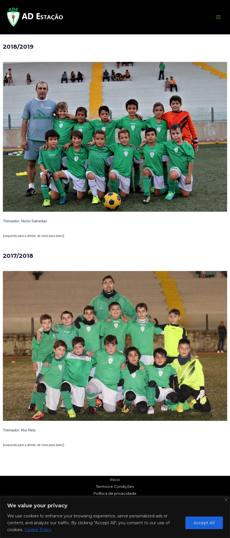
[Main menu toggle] (218, 17)
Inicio (115, 480)
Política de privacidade (115, 493)
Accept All (204, 522)
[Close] (226, 499)
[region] (115, 517)
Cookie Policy (38, 529)
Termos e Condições (115, 486)
